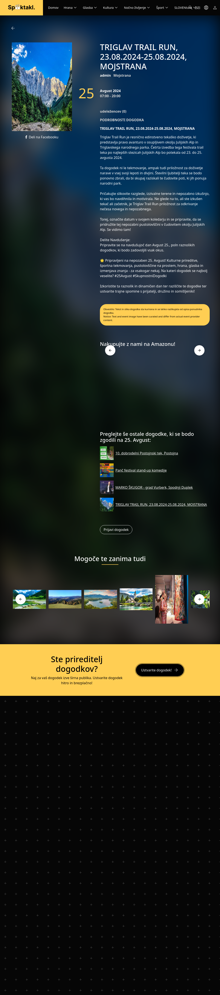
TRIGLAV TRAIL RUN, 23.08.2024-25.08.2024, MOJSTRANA (161, 504)
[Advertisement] (155, 391)
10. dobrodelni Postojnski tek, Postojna (146, 453)
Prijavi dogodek (116, 529)
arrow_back (12, 28)
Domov (53, 8)
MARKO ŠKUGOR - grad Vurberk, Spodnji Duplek (154, 487)
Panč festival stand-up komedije (141, 470)
